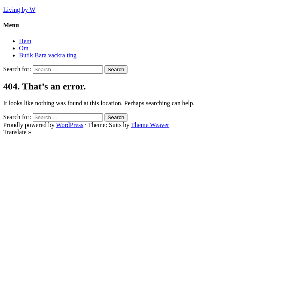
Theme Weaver (150, 125)
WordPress (69, 125)
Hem (25, 41)
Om (23, 48)
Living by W (19, 9)
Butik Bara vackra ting (47, 55)
